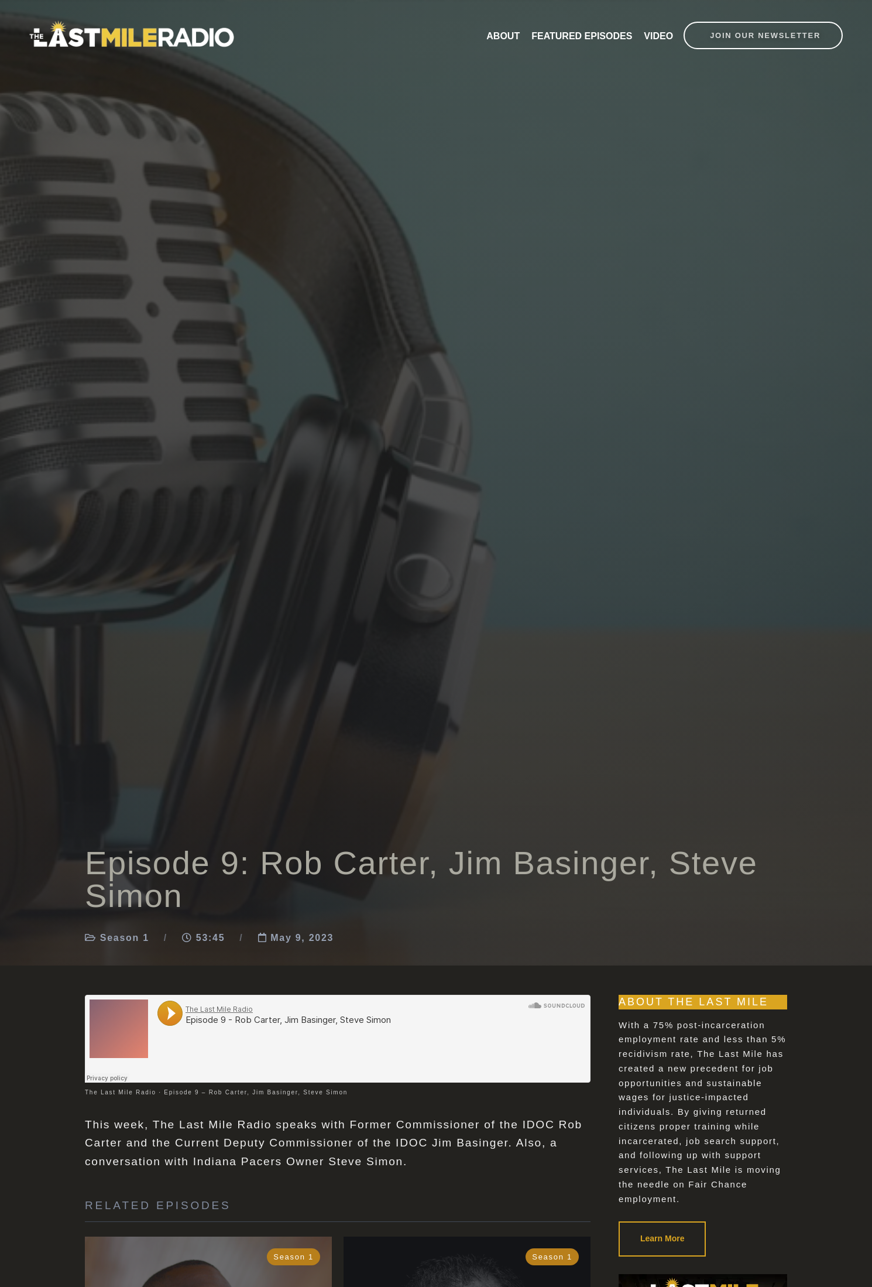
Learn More (662, 1238)
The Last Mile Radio (120, 1092)
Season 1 (124, 938)
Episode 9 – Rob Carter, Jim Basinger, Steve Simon (256, 1092)
